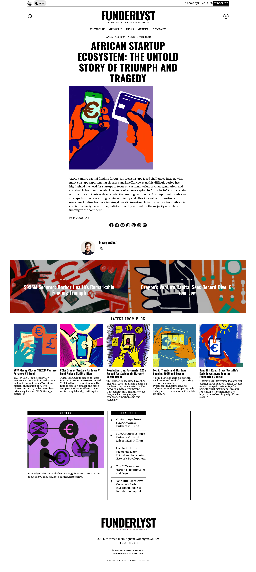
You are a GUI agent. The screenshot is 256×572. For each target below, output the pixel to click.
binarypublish (108, 242)
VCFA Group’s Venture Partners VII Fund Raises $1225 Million (80, 372)
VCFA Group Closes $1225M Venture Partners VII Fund (35, 372)
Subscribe (221, 3)
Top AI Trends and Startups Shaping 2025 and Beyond (169, 372)
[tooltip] (226, 16)
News (131, 36)
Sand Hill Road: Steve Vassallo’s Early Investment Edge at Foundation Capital (218, 373)
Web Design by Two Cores (128, 553)
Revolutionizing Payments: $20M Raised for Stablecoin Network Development (126, 373)
